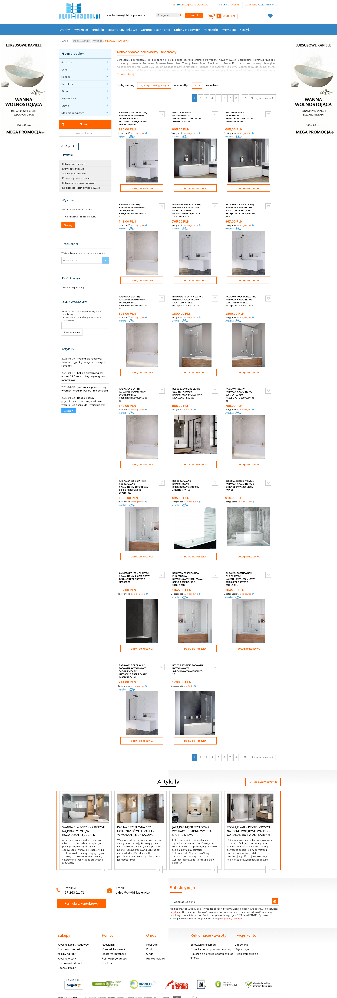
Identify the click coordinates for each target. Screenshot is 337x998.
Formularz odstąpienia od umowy (210, 949)
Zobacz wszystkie (263, 781)
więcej (68, 410)
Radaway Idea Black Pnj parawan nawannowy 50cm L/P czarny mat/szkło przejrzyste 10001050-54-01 (133, 671)
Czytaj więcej (125, 74)
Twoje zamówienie (246, 953)
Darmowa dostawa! (69, 963)
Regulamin (175, 912)
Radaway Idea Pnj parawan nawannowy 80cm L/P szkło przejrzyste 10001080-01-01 (240, 394)
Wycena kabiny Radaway (73, 944)
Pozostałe (211, 30)
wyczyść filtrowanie (85, 133)
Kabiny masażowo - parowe (78, 183)
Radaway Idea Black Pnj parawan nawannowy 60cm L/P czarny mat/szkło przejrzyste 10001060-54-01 (186, 210)
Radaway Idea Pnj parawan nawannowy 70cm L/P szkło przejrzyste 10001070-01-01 (133, 210)
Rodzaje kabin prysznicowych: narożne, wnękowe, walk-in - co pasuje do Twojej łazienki (83, 401)
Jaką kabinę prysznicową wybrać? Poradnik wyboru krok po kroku (192, 831)
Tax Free (107, 963)
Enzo (235, 63)
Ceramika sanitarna (155, 30)
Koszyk (245, 30)
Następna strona (262, 98)
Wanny (64, 30)
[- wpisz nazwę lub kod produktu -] (129, 15)
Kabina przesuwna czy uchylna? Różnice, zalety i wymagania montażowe (83, 376)
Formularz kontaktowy (82, 903)
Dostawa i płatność (69, 949)
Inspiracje (152, 944)
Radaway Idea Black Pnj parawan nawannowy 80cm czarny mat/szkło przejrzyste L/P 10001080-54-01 (241, 210)
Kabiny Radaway (187, 30)
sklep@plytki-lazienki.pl (133, 892)
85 (245, 98)
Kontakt (151, 949)
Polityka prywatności (114, 958)
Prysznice (81, 30)
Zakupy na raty (66, 953)
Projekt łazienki (155, 958)
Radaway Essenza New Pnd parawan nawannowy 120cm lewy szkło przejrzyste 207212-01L (240, 579)
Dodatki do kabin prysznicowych (81, 187)
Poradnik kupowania (114, 949)
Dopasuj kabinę (66, 968)
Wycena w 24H (67, 958)
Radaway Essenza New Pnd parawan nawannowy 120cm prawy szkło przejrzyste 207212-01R (187, 579)
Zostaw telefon (72, 332)
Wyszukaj (68, 200)
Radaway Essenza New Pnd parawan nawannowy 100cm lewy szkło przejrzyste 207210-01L (133, 487)
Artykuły (67, 349)
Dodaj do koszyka (142, 188)
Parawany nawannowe (76, 178)
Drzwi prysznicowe (73, 168)
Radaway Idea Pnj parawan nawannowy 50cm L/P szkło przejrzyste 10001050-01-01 (133, 394)
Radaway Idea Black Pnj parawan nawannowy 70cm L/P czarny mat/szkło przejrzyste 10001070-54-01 (133, 118)
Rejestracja (242, 949)
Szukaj (76, 124)
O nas (149, 953)
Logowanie (242, 944)
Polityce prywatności (230, 918)
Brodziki (98, 30)
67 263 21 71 (75, 892)
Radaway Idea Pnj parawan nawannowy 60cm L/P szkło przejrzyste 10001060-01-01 (133, 302)
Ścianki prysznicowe (74, 173)
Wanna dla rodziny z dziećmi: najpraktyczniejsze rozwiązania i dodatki (84, 362)
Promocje (229, 30)
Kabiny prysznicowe (73, 164)
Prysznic (68, 146)
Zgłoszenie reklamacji (203, 944)
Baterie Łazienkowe (122, 30)
